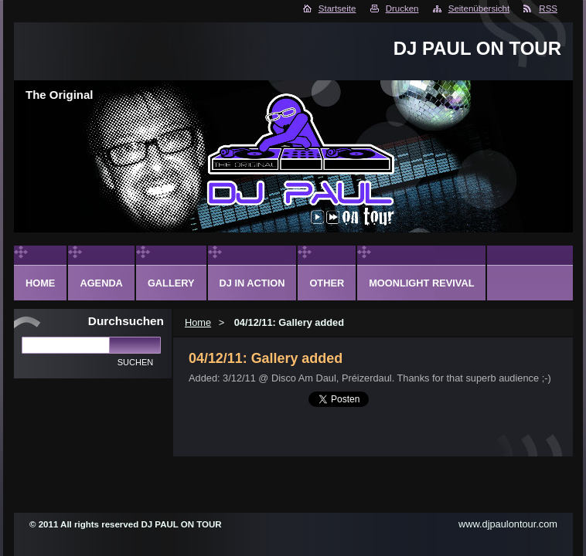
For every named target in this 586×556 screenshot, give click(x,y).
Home (198, 322)
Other (326, 283)
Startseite (337, 8)
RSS (548, 8)
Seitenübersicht (478, 8)
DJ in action (252, 283)
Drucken (402, 8)
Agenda (101, 283)
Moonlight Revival (421, 283)
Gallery (171, 283)
